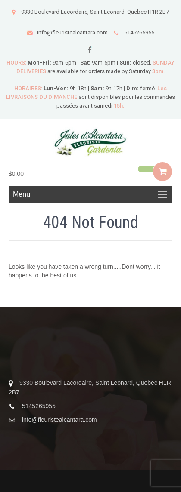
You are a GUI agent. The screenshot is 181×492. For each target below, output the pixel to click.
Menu (21, 194)
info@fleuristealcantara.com (67, 32)
